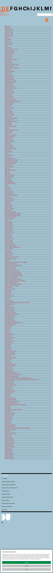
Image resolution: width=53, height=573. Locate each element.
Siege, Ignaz (7, 168)
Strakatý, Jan (8, 361)
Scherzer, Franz (8, 72)
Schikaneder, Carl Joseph (10, 81)
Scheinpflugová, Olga (9, 71)
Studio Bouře (8, 394)
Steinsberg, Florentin (9, 334)
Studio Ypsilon (8, 406)
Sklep (6, 185)
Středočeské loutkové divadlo (11, 376)
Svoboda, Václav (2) (9, 439)
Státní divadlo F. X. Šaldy (10, 312)
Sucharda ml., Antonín (10, 413)
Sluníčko (7, 220)
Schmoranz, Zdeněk (9, 93)
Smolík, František (8, 225)
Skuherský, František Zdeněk (11, 195)
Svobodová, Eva (8, 448)
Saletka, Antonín (8, 44)
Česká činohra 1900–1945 (8, 484)
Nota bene (4, 509)
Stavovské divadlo (9, 325)
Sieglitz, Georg (8, 173)
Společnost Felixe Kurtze (10, 268)
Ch (26, 9)
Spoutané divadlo (9, 287)
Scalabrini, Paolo (8, 62)
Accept (26, 562)
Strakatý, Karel (8, 362)
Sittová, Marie (8, 178)
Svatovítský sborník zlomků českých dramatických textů (17, 428)
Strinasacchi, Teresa (9, 381)
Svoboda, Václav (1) (9, 438)
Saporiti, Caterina (9, 56)
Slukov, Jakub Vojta (9, 218)
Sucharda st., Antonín (9, 414)
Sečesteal (7, 128)
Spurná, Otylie (8, 292)
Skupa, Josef (8, 196)
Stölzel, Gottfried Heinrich (10, 357)
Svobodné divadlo (9, 444)
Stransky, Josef (8, 367)
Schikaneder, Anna (9, 77)
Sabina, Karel (8, 26)
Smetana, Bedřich (9, 222)
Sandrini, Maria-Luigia (10, 51)
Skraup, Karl (7, 186)
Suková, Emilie (8, 419)
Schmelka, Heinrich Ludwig (11, 88)
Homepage (5, 475)
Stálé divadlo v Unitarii (10, 304)
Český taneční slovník (7, 497)
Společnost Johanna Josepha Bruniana (13, 275)
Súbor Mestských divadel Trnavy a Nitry (13, 409)
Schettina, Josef (8, 74)
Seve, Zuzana (8, 156)
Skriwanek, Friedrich (9, 191)
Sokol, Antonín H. (8, 233)
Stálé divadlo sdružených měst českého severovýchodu (17, 302)
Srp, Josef (7, 299)
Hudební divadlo (6, 494)
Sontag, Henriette (9, 242)
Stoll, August (7, 356)
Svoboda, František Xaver (10, 433)
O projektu (4, 478)
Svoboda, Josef (8, 434)
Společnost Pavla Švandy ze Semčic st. (13, 284)
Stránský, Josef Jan (9, 369)
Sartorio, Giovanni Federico (11, 59)
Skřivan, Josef (8, 190)
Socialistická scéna (9, 227)
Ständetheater (8, 305)
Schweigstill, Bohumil (9, 119)
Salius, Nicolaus (8, 47)
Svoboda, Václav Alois (10, 441)
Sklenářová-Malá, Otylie (10, 183)
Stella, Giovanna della (9, 337)
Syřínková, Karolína (9, 456)
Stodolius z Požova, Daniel (10, 351)
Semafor (7, 153)
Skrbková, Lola (8, 188)
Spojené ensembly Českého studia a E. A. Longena (16, 262)
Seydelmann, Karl (9, 165)
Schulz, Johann (8, 109)
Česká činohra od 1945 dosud (9, 487)
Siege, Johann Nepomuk (10, 170)
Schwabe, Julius (8, 116)
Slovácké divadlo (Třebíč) (10, 212)
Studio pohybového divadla (11, 403)
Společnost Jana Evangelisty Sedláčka (13, 274)
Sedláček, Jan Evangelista (10, 134)
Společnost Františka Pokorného (12, 270)
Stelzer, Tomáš (8, 339)
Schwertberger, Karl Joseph (11, 121)
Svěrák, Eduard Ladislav (10, 429)
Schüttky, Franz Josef (9, 114)
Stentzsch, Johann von (10, 341)
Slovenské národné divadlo (11, 217)
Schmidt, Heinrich (9, 89)
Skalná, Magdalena (9, 181)
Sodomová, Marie (9, 230)
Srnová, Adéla (8, 297)
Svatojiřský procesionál (10, 424)
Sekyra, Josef (8, 150)
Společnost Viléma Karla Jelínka (12, 285)
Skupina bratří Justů (9, 198)
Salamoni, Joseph (9, 42)
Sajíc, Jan (7, 37)
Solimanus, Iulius (8, 237)
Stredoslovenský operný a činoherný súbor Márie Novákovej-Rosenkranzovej (22, 379)
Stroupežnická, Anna (9, 389)
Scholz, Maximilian (9, 96)
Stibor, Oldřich (8, 344)
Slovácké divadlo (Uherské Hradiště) (13, 213)
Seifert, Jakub (8, 143)
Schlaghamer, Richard (10, 86)
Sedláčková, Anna (9, 138)
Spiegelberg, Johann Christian (11, 257)
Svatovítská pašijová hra (10, 426)
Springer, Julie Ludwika (10, 289)
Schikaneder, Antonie (9, 79)
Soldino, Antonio (8, 235)
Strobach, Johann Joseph (10, 384)
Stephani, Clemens (9, 342)
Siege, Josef (7, 171)
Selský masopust (8, 151)
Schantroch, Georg (9, 66)
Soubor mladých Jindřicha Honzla (12, 247)
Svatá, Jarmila (8, 423)
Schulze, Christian (9, 111)
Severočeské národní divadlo (11, 161)
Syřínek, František (9, 454)
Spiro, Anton (7, 260)
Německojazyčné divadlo (8, 481)
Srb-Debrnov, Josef (9, 295)
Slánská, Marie (8, 203)
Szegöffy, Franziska (9, 458)
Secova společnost (9, 131)
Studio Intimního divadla (10, 398)
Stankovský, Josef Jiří (9, 307)
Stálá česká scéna (9, 300)
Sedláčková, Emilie (9, 139)
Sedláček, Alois (8, 133)
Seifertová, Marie (8, 144)
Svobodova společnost (10, 446)
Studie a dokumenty (7, 506)
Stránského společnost (10, 366)
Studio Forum (8, 396)
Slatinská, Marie (8, 206)
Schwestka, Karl (8, 123)
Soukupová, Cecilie (9, 253)
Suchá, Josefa (8, 411)
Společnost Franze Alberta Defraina (13, 272)
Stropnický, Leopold (9, 386)
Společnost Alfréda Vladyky (11, 263)
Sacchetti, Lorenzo (9, 32)
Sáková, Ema (8, 41)
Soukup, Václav (8, 252)
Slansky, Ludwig (8, 205)
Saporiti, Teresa (8, 57)
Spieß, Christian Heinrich (10, 258)
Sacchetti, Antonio (9, 29)
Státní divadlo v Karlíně (10, 320)
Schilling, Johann (8, 84)
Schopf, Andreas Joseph (10, 99)
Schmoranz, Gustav (9, 91)
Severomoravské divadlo (10, 163)
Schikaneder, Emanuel (10, 82)
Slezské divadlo (8, 210)
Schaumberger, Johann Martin (11, 67)
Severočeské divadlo (9, 158)
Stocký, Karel (7, 349)
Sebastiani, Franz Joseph (10, 126)
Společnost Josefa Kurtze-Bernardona (13, 279)
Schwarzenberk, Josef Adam (11, 118)
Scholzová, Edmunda (9, 98)
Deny (26, 566)
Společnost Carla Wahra (10, 267)
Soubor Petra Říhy (9, 248)
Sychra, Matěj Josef (9, 453)
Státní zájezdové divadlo (10, 324)
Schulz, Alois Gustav (9, 108)
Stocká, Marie (8, 346)
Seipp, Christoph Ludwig (10, 148)
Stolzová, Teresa (8, 359)
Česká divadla (5, 500)
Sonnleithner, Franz (9, 238)
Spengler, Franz (8, 255)
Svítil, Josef (7, 431)
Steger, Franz (8, 329)
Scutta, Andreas (8, 124)
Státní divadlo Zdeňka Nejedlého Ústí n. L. (14, 322)
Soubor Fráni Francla (9, 243)
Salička (6, 46)
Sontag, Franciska (9, 240)
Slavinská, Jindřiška (9, 208)
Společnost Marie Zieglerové (11, 282)
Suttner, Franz (8, 421)
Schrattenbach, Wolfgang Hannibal (13, 101)
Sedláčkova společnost (10, 136)
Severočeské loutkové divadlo (11, 160)
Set (26, 569)
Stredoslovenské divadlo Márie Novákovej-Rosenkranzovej (18, 377)
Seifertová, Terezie (9, 146)
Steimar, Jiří (7, 330)
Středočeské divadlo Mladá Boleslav (13, 374)
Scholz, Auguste (8, 94)
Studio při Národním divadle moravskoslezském (15, 404)
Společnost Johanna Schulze (11, 277)
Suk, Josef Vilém (8, 416)
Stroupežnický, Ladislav (10, 391)
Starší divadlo (5, 491)
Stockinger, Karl (8, 347)
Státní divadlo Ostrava (10, 315)
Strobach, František (9, 382)
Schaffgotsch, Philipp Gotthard (12, 64)
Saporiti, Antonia (8, 54)
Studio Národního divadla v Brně (12, 401)
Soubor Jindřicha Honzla (10, 245)
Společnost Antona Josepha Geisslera (13, 265)
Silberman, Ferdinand (9, 175)
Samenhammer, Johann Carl (11, 49)
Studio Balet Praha (9, 392)
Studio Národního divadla (10, 399)
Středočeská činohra (9, 371)
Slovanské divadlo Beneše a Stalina (12, 215)
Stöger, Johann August (10, 352)
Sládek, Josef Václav (9, 200)
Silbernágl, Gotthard (9, 176)
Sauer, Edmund (8, 61)
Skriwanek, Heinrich (9, 193)
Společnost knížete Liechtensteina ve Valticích (15, 280)
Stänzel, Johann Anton (10, 309)
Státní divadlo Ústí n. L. (10, 317)
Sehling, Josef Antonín (10, 141)
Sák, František (8, 39)
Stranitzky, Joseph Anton (10, 364)
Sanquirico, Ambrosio (9, 52)
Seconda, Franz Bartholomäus (11, 129)
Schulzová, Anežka (9, 113)
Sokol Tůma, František (10, 232)
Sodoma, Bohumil (9, 228)
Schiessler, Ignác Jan (9, 76)
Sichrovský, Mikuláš (9, 166)
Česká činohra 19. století (8, 503)
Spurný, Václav (8, 294)
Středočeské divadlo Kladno (11, 372)
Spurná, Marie (8, 290)
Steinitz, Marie (8, 332)
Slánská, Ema (8, 201)
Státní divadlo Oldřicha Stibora (12, 314)
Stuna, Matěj (7, 408)
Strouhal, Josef (8, 387)
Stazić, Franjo (8, 327)
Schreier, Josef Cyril (9, 103)
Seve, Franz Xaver (9, 155)
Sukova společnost (9, 418)
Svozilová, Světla (8, 451)
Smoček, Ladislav (9, 223)
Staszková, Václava (9, 310)
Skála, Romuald (8, 180)
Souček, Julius (8, 250)
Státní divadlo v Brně (9, 319)
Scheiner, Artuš (8, 69)
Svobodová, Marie (9, 449)
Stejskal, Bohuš (8, 336)
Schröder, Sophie (8, 104)
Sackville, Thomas (9, 36)
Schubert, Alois (8, 106)
